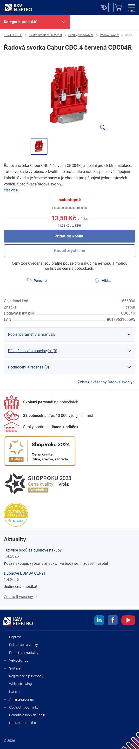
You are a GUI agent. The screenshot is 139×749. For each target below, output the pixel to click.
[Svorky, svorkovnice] (80, 35)
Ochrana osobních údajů (27, 715)
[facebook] (113, 620)
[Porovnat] (37, 280)
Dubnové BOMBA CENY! (24, 573)
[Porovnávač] (104, 7)
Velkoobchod (18, 660)
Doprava (15, 637)
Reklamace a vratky (23, 645)
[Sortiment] (41, 427)
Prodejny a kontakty (24, 653)
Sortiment (16, 668)
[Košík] (118, 7)
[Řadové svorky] (109, 35)
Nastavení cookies (22, 723)
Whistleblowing (20, 684)
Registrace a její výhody (26, 676)
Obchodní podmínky (23, 707)
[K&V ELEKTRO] (18, 7)
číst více (11, 190)
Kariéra (14, 692)
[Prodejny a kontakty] (48, 415)
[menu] (131, 8)
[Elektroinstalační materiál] (45, 35)
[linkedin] (99, 620)
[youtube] (128, 620)
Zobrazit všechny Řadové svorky (106, 382)
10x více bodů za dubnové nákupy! (33, 550)
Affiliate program (21, 699)
